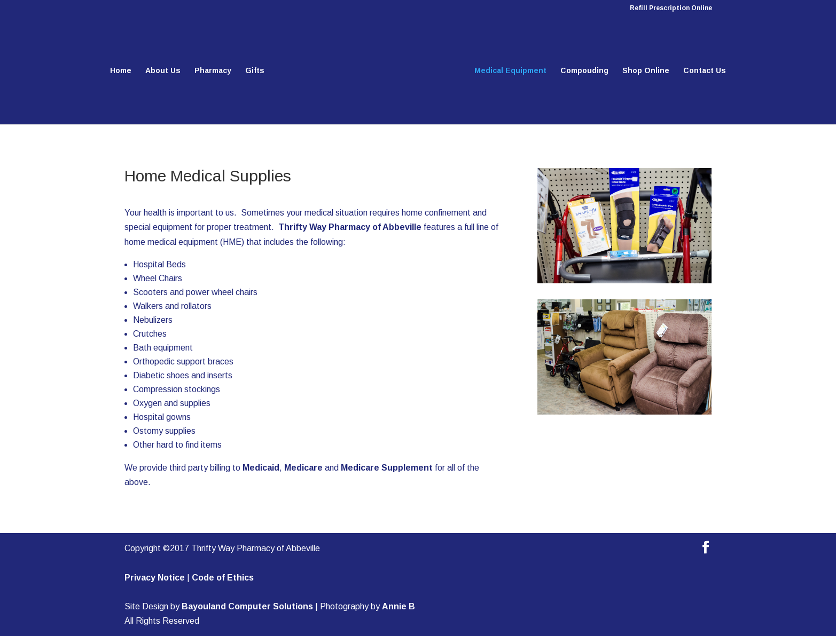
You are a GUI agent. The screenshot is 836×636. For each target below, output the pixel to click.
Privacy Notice (154, 577)
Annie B (398, 606)
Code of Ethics (223, 577)
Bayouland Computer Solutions (247, 606)
